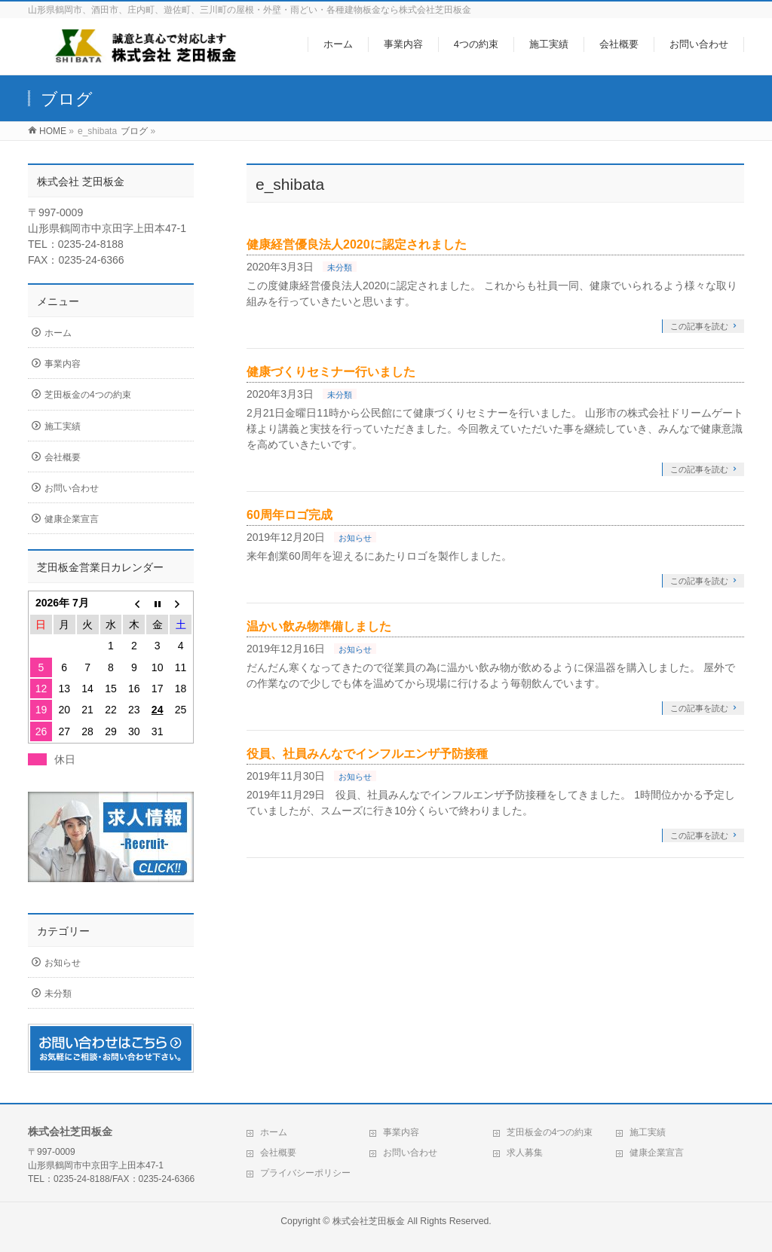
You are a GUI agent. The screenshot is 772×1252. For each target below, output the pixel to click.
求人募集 (525, 1152)
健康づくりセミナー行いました (331, 371)
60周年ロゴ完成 (289, 514)
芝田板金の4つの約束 (87, 394)
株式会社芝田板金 (368, 1221)
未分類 (339, 267)
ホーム (58, 333)
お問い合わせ (71, 488)
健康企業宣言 (71, 519)
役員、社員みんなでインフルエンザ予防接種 (367, 753)
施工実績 (62, 426)
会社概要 (62, 457)
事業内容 (62, 364)
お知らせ (355, 537)
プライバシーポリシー (305, 1173)
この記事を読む (699, 326)
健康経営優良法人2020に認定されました (357, 244)
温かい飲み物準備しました (319, 626)
